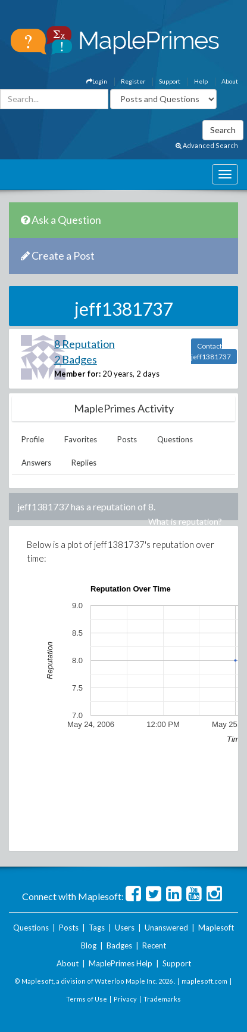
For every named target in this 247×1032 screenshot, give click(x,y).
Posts (127, 439)
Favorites (80, 439)
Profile (32, 439)
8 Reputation (84, 343)
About (229, 81)
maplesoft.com (204, 981)
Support (169, 81)
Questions (175, 439)
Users (125, 927)
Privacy (125, 999)
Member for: (77, 373)
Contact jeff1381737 (211, 351)
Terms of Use (86, 999)
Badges (119, 945)
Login (96, 81)
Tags (97, 927)
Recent (154, 945)
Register (133, 81)
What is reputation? (185, 521)
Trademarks (162, 999)
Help (201, 81)
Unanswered (166, 927)
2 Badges (75, 359)
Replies (83, 462)
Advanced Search (207, 145)
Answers (36, 462)
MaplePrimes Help (120, 963)
